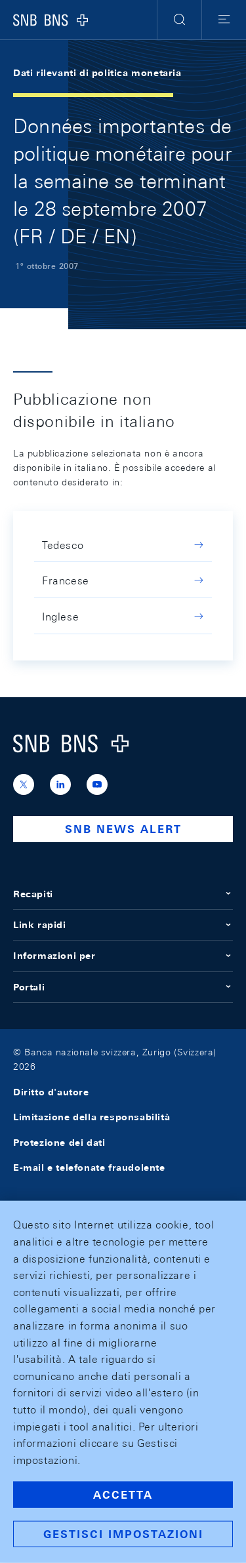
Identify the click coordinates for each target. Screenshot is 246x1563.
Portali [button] (123, 987)
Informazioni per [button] (123, 955)
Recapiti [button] (123, 894)
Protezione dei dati (59, 1142)
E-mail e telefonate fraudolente (89, 1167)
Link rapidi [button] (123, 925)
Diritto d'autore (51, 1092)
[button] (179, 19)
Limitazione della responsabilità (91, 1117)
